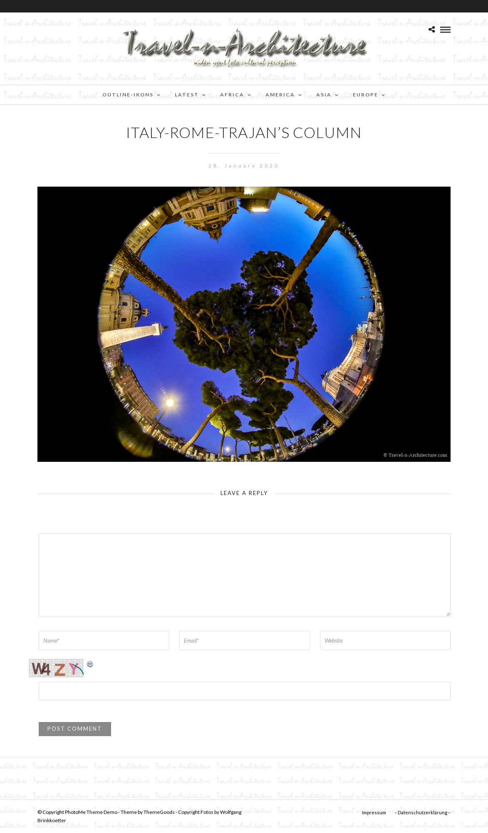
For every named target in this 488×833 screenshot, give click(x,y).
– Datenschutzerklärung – (422, 812)
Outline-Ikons (128, 94)
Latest (187, 94)
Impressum (374, 812)
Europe (365, 94)
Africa (232, 94)
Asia (324, 94)
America (280, 94)
